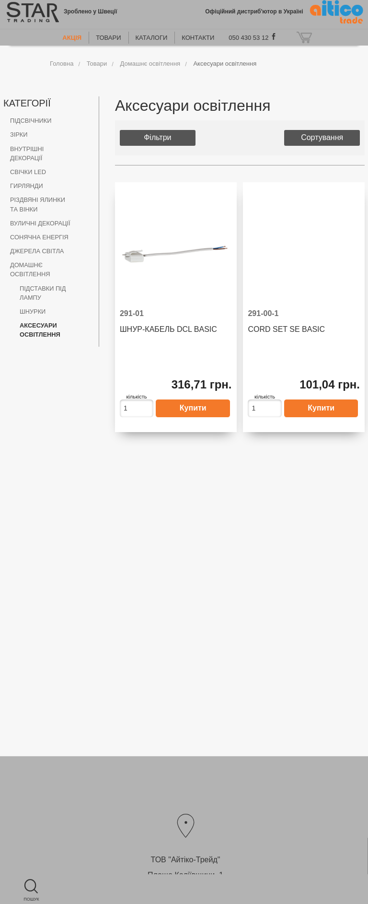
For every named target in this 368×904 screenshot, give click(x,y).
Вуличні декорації (40, 223)
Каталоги (152, 37)
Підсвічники (30, 120)
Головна (61, 63)
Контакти (198, 37)
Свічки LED (28, 172)
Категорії (27, 103)
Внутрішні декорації (27, 153)
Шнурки (33, 311)
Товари (108, 37)
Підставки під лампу (43, 293)
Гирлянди (26, 185)
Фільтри (157, 137)
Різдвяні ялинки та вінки (37, 204)
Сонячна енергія (39, 237)
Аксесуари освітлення (224, 63)
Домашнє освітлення (150, 63)
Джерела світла (37, 251)
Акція (71, 37)
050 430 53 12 (248, 37)
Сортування (322, 137)
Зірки (18, 134)
